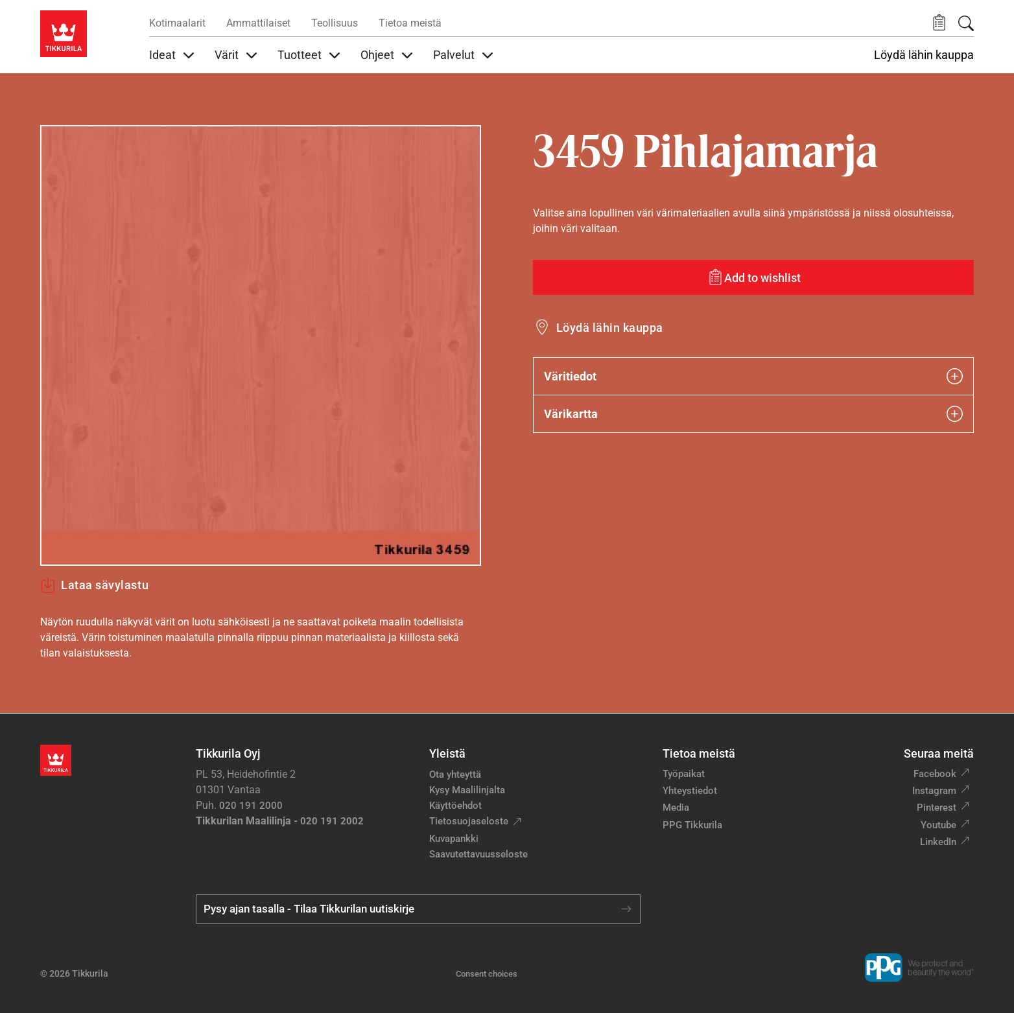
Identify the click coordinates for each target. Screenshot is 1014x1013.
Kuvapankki (453, 838)
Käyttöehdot (455, 805)
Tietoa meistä (410, 23)
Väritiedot (753, 376)
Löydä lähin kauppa (924, 55)
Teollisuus (334, 23)
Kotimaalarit (177, 23)
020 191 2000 (251, 805)
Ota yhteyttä (455, 774)
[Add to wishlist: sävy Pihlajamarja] (753, 277)
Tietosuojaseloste (468, 821)
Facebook (935, 774)
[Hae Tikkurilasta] (966, 23)
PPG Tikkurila (692, 825)
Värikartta (753, 414)
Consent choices (486, 974)
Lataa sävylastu (94, 585)
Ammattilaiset (258, 23)
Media (676, 807)
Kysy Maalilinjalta (467, 790)
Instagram (934, 791)
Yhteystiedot (690, 791)
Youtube (938, 825)
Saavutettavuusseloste (478, 854)
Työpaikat (684, 774)
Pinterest (936, 807)
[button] (939, 23)
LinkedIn (938, 842)
